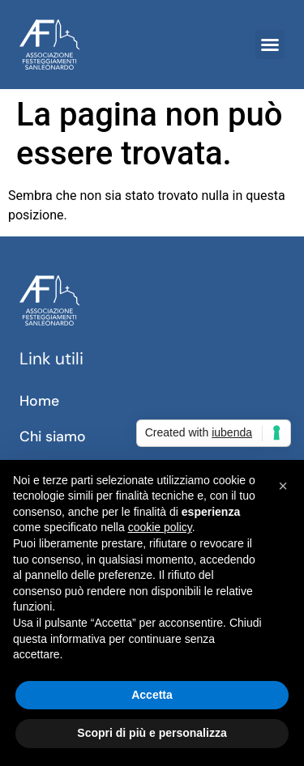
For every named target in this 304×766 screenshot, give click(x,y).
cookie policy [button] (160, 527)
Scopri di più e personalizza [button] (151, 732)
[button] (270, 44)
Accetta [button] (152, 694)
